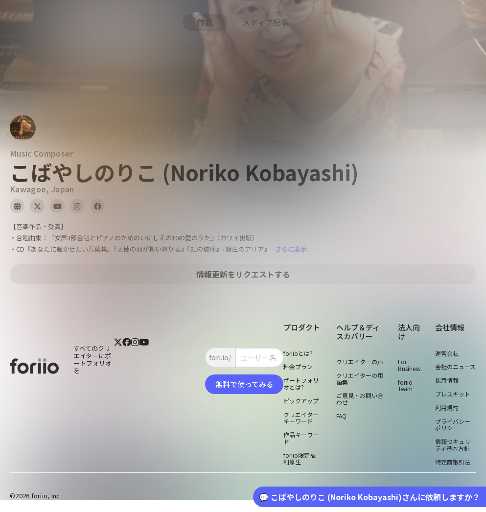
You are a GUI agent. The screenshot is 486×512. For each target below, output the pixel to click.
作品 (205, 22)
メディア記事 (265, 22)
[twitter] (118, 366)
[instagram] (135, 366)
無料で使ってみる (244, 384)
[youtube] (144, 366)
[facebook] (126, 366)
